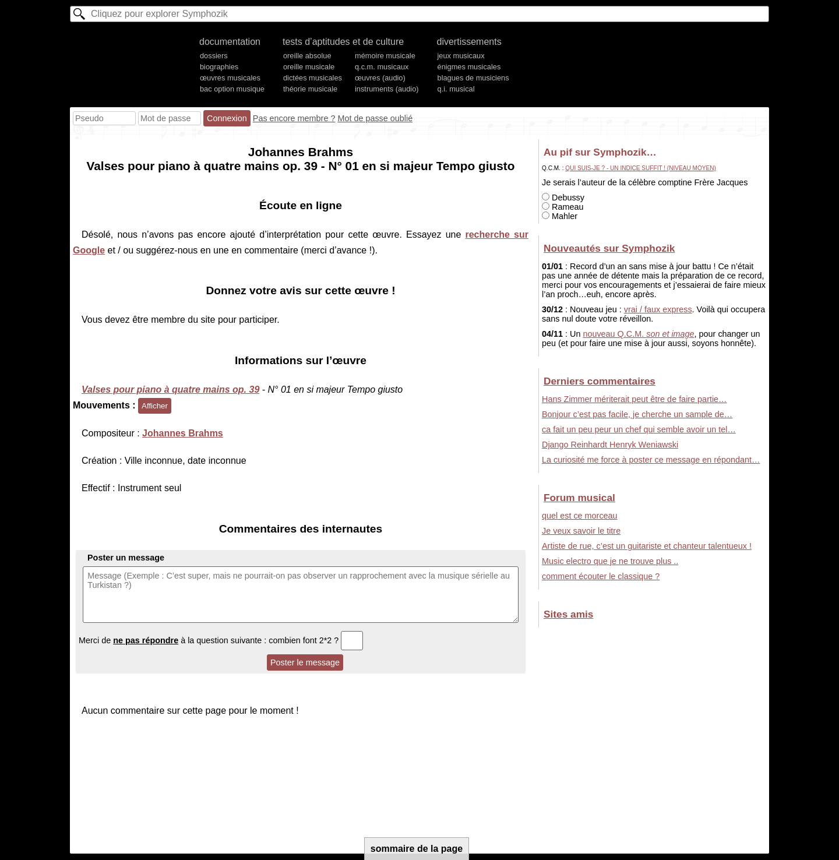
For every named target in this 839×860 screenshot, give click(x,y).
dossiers (214, 55)
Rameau (562, 207)
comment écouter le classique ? (601, 576)
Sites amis (568, 614)
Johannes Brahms (182, 433)
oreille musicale (308, 66)
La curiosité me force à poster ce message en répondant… (651, 459)
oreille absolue (307, 55)
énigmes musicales (469, 66)
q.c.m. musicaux (381, 66)
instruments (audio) (387, 88)
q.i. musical (456, 88)
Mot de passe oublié (375, 118)
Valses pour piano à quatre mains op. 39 (170, 389)
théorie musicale (310, 88)
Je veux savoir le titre (581, 530)
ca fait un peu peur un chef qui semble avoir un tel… (639, 429)
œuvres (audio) (380, 77)
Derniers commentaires (599, 381)
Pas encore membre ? (294, 118)
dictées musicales (312, 77)
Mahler (559, 216)
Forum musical (579, 497)
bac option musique (232, 88)
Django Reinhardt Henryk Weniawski (610, 444)
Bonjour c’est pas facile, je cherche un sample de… (637, 414)
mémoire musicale (385, 55)
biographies (219, 66)
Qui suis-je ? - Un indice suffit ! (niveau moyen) (640, 168)
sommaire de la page (417, 849)
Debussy (563, 197)
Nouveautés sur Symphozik (609, 248)
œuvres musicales (230, 77)
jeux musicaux (461, 55)
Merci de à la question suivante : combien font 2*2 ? (221, 640)
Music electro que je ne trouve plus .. (610, 561)
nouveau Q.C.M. (638, 334)
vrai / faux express (658, 309)
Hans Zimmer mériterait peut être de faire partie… (634, 399)
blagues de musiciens (473, 77)
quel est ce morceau (580, 515)
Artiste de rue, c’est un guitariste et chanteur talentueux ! (647, 546)
